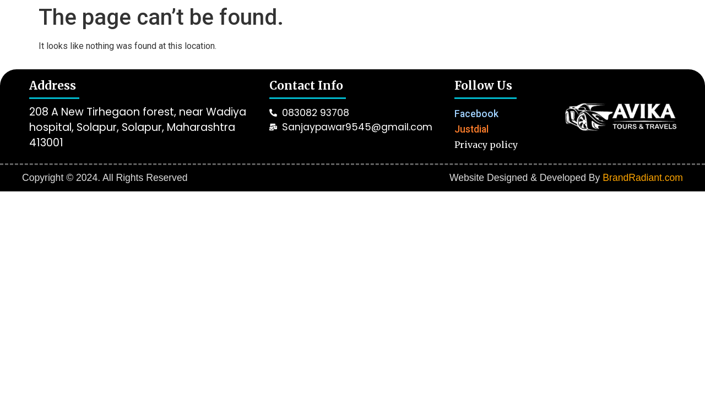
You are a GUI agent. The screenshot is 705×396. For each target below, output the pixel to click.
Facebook (476, 113)
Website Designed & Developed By (566, 177)
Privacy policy (486, 144)
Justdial (471, 129)
